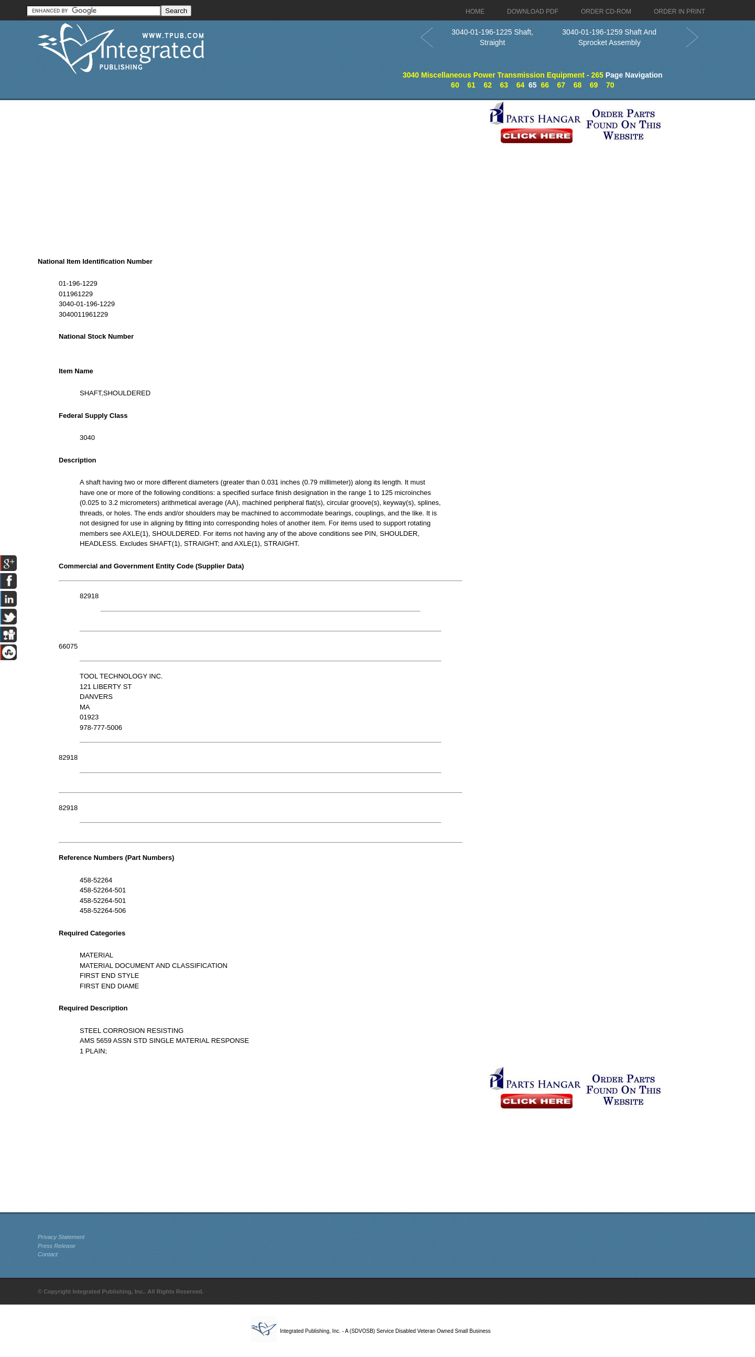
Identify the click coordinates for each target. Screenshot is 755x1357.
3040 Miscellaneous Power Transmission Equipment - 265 (503, 75)
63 (504, 85)
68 (578, 85)
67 (561, 85)
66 (545, 85)
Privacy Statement (61, 1237)
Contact (48, 1254)
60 (455, 85)
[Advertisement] (260, 173)
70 (610, 85)
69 (594, 85)
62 (487, 85)
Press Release (57, 1246)
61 (471, 85)
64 (520, 85)
